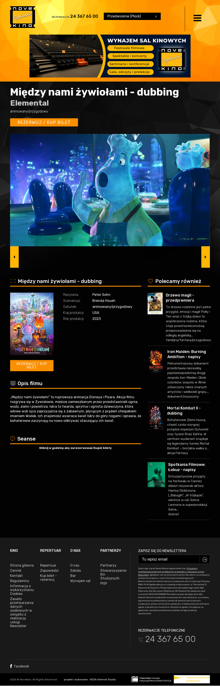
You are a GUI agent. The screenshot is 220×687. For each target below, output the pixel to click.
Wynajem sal (80, 581)
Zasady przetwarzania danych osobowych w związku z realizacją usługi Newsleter (22, 612)
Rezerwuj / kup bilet (44, 122)
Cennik (15, 571)
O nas (74, 565)
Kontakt (16, 576)
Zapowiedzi (49, 571)
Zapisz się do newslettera (162, 551)
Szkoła (75, 571)
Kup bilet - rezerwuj (48, 578)
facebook (19, 666)
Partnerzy (108, 565)
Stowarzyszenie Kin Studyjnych (112, 574)
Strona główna (22, 565)
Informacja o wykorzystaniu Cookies (22, 590)
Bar (73, 576)
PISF (103, 583)
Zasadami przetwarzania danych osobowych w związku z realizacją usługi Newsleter (171, 571)
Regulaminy (19, 581)
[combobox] (132, 16)
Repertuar (48, 565)
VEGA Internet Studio (103, 679)
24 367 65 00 (84, 16)
